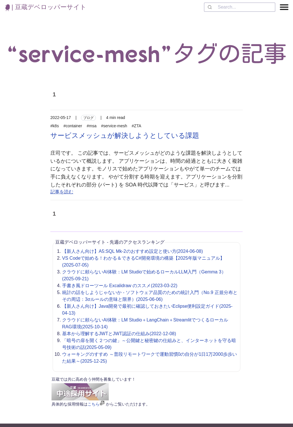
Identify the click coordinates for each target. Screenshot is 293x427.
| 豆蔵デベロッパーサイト (45, 7)
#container (73, 126)
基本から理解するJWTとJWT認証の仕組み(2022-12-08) (119, 333)
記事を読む (61, 191)
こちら (94, 404)
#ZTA (136, 126)
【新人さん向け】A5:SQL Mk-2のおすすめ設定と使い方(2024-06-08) (132, 251)
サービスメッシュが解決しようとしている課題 (124, 135)
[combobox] (239, 7)
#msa (91, 126)
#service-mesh (114, 126)
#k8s (54, 126)
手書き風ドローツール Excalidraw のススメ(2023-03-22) (119, 285)
